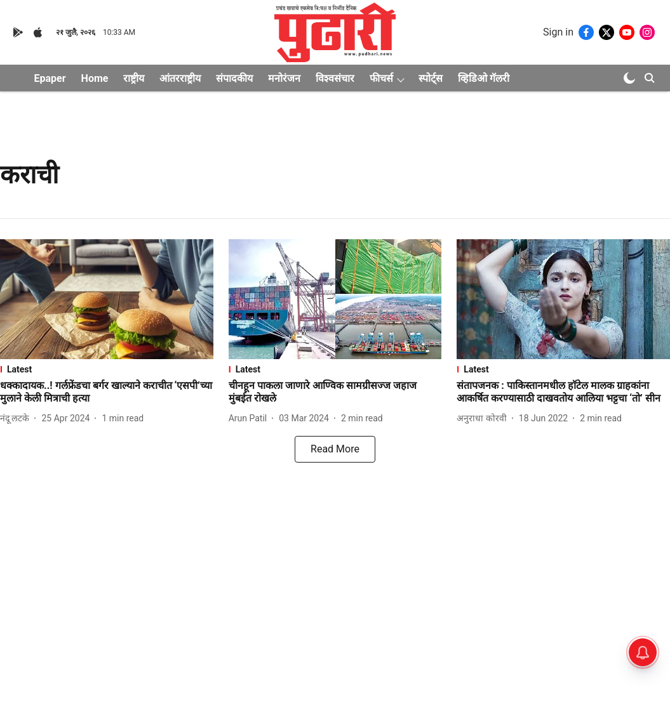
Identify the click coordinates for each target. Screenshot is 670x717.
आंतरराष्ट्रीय (180, 78)
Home (95, 78)
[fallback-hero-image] (106, 299)
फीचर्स (381, 78)
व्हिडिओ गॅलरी (483, 78)
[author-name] (17, 418)
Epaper (50, 78)
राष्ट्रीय (133, 78)
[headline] (106, 392)
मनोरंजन (284, 78)
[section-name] (106, 369)
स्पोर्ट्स (431, 78)
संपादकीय (234, 78)
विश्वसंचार (335, 78)
